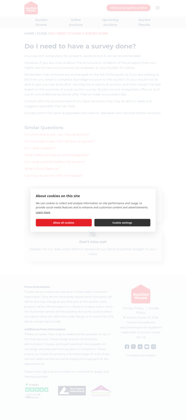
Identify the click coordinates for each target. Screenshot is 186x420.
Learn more (43, 212)
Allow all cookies (63, 222)
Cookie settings (122, 222)
